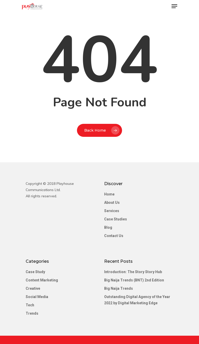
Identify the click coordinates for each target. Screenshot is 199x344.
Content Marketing (42, 280)
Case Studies (115, 219)
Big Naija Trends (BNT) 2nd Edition (134, 280)
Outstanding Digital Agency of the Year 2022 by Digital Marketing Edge (137, 300)
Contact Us (113, 236)
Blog (108, 227)
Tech (30, 305)
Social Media (37, 297)
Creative (33, 288)
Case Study (35, 272)
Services (111, 211)
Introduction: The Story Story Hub (133, 272)
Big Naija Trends (118, 288)
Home (109, 194)
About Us (112, 202)
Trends (32, 313)
